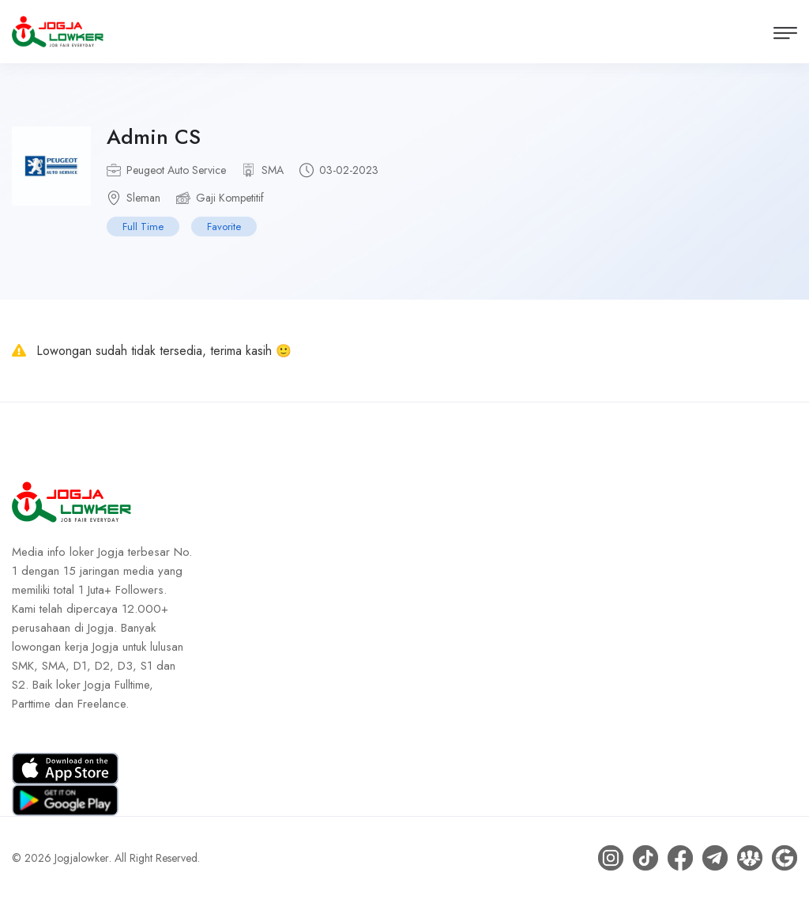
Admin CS (154, 137)
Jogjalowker (82, 858)
